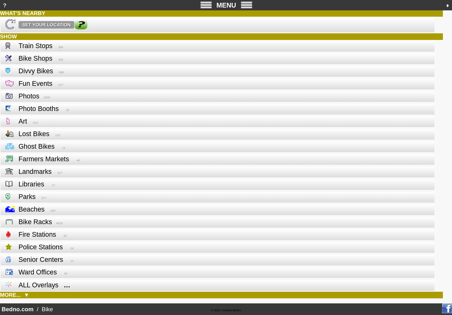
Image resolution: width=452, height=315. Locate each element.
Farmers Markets (44, 159)
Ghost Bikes (37, 146)
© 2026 (215, 310)
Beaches (32, 209)
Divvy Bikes (36, 71)
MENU (226, 4)
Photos (29, 96)
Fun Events (35, 83)
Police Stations (41, 247)
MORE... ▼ (14, 295)
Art (23, 121)
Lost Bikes (34, 134)
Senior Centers (41, 259)
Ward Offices (38, 272)
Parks (27, 197)
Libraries (31, 184)
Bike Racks (35, 222)
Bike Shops (35, 58)
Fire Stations (37, 234)
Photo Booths (39, 109)
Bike (47, 309)
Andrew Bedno (231, 310)
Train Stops (35, 46)
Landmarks (35, 171)
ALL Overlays (38, 285)
